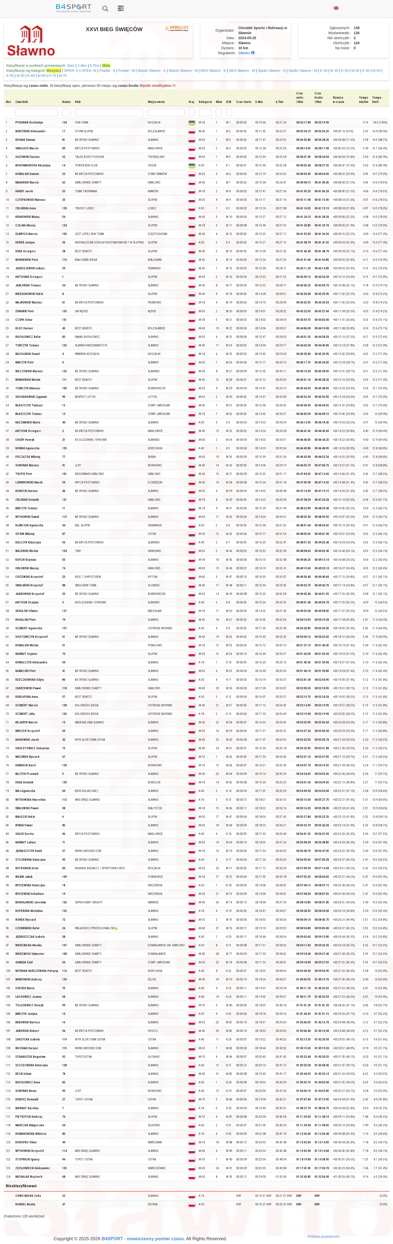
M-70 (63, 76)
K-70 (52, 76)
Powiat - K (107, 71)
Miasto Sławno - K (152, 71)
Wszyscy (53, 71)
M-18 (334, 71)
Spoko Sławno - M (303, 71)
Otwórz (246, 53)
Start (71, 66)
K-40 (366, 71)
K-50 (10, 76)
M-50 (21, 76)
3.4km (82, 66)
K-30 (345, 71)
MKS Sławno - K (213, 71)
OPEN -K (71, 71)
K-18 (324, 71)
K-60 (31, 76)
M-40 (376, 71)
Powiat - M (126, 71)
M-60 (42, 76)
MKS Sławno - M (242, 71)
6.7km (94, 66)
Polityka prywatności (323, 1236)
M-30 (355, 71)
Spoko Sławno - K (272, 71)
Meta (106, 66)
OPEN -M (88, 71)
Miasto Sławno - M (183, 71)
